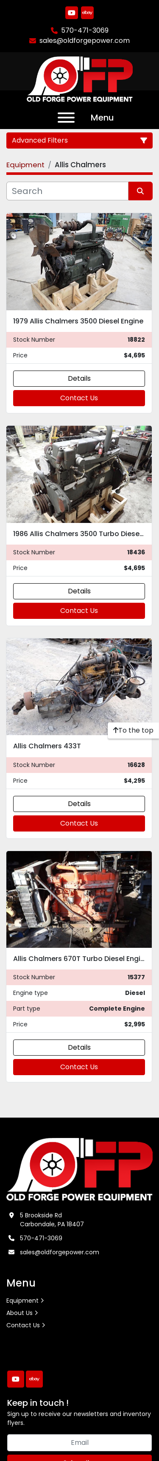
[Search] (67, 191)
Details (79, 378)
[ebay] (87, 12)
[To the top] (133, 730)
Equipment (22, 1300)
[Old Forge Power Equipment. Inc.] (79, 1169)
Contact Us (79, 398)
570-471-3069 (85, 30)
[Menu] (66, 117)
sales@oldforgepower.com (84, 40)
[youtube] (71, 12)
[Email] (79, 1442)
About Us (19, 1313)
